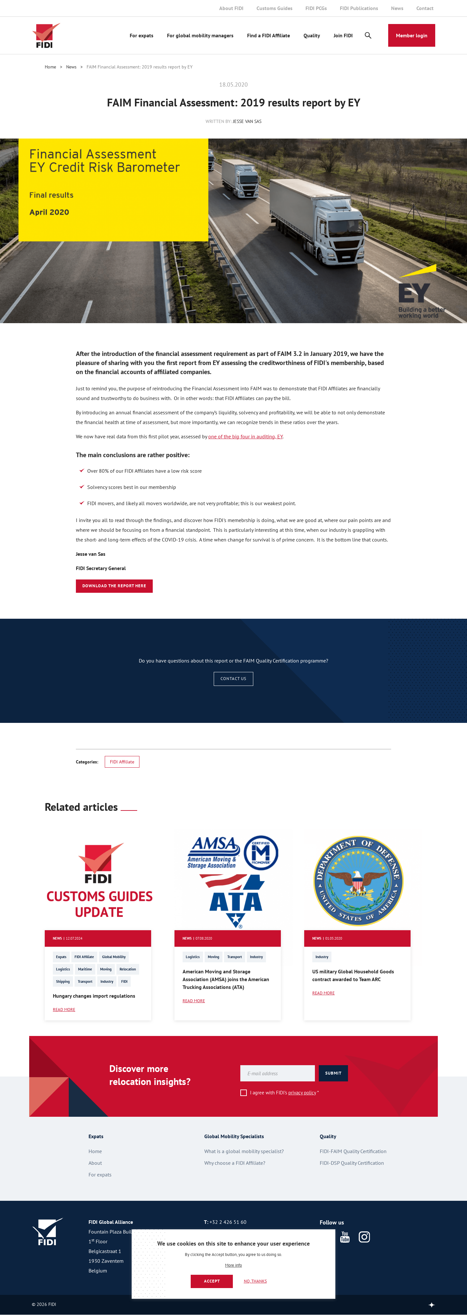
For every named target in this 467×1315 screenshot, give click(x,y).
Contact (425, 8)
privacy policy (302, 1093)
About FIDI (231, 8)
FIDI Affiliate (122, 762)
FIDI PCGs (316, 8)
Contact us (233, 678)
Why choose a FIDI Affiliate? (234, 1163)
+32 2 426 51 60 (228, 1222)
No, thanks (255, 1281)
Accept (212, 1281)
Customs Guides (275, 8)
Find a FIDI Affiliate (268, 35)
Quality (312, 35)
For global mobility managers (200, 35)
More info (233, 1265)
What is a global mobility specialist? (244, 1151)
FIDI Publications (359, 8)
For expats (141, 35)
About (95, 1163)
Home (50, 67)
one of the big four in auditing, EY (245, 436)
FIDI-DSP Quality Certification (352, 1163)
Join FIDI (343, 35)
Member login (411, 35)
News (397, 8)
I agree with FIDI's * (284, 1093)
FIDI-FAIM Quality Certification (353, 1151)
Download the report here (114, 586)
